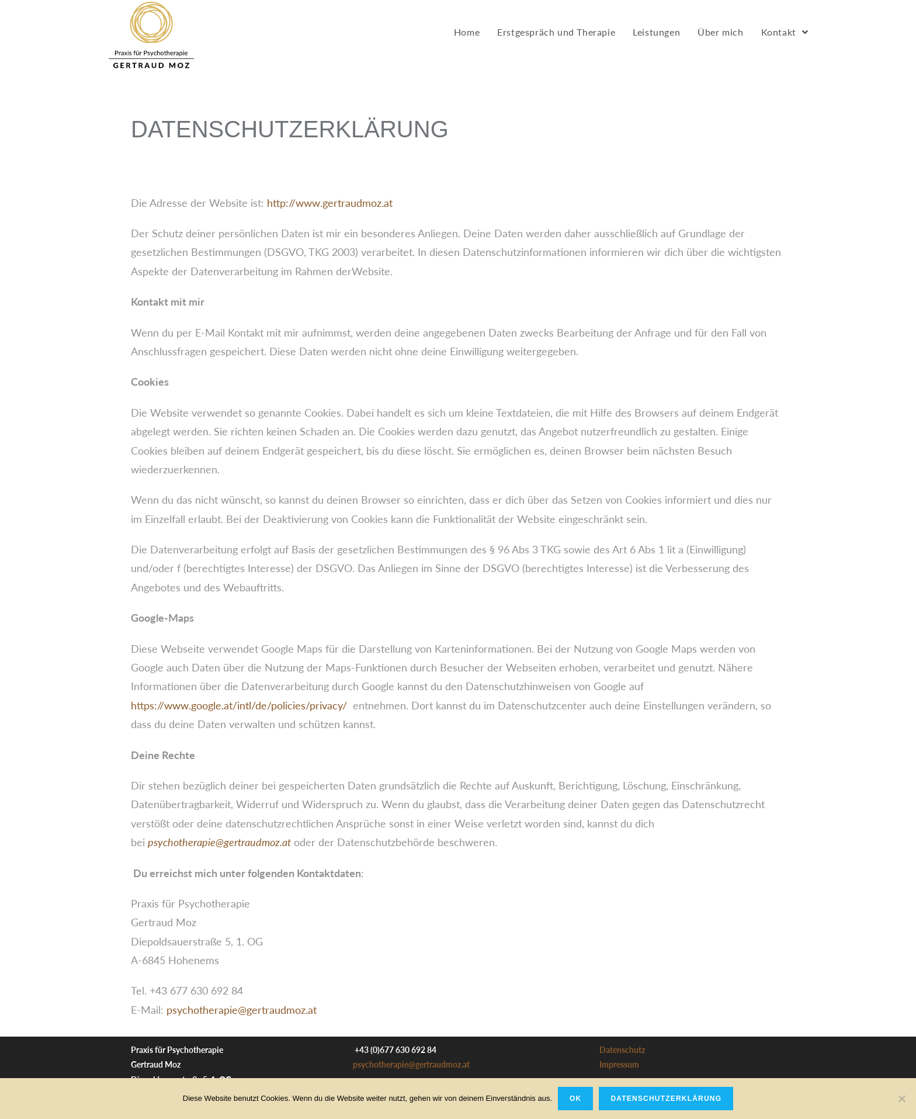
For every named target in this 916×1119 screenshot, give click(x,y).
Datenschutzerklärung (665, 1098)
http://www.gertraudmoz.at (330, 202)
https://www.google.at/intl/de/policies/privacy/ (239, 705)
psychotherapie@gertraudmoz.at (241, 1009)
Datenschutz (622, 1050)
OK (575, 1098)
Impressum (619, 1064)
